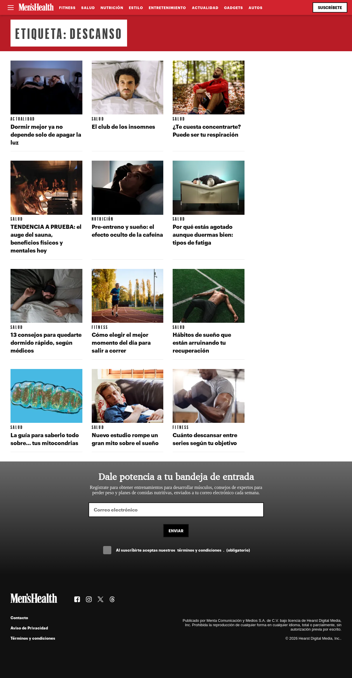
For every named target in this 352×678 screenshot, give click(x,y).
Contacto (19, 617)
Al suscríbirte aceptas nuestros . (183, 550)
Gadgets (233, 8)
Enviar (176, 530)
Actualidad (205, 8)
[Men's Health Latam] (36, 8)
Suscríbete (330, 7)
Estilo (136, 8)
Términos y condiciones (33, 638)
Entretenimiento (167, 8)
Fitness (67, 8)
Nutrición (111, 8)
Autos (256, 8)
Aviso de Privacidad (29, 628)
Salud (88, 8)
